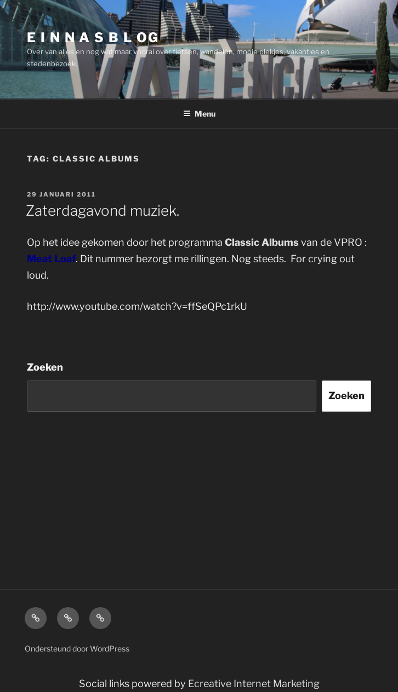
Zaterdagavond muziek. (102, 210)
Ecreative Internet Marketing (254, 683)
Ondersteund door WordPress (77, 648)
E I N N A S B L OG (93, 37)
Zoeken (45, 367)
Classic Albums (263, 242)
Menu (199, 113)
